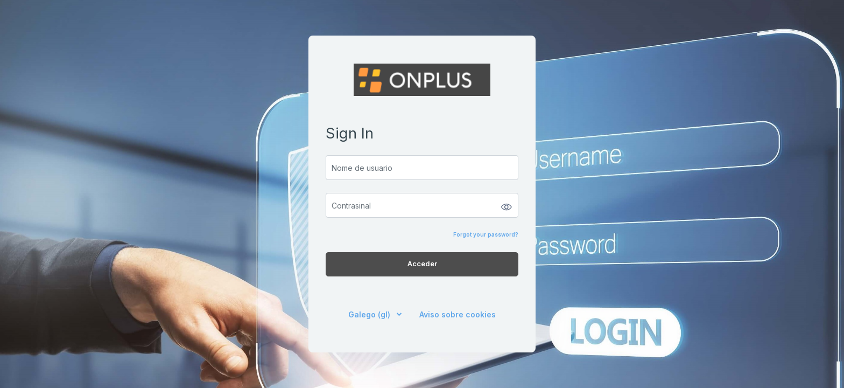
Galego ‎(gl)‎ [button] (370, 314)
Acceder (422, 263)
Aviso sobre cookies (457, 314)
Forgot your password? (485, 234)
